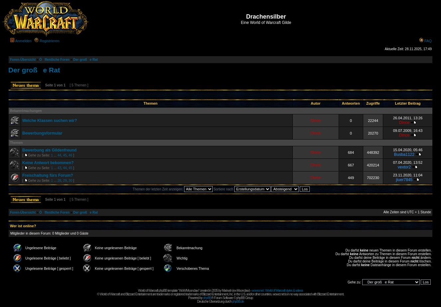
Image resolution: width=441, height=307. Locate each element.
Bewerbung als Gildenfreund (49, 150)
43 (59, 168)
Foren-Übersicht (23, 59)
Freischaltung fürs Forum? (47, 175)
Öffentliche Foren (54, 59)
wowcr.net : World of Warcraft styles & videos (277, 290)
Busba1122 (404, 154)
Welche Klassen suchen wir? (49, 120)
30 (70, 180)
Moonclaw (243, 290)
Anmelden (23, 41)
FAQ (428, 41)
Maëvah (227, 290)
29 (65, 180)
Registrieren (49, 41)
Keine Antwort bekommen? (48, 162)
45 (65, 155)
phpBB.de (238, 301)
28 (59, 180)
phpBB (207, 298)
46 (70, 155)
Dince (315, 120)
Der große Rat (85, 59)
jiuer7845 (404, 179)
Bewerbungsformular (42, 133)
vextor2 (404, 167)
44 (59, 155)
